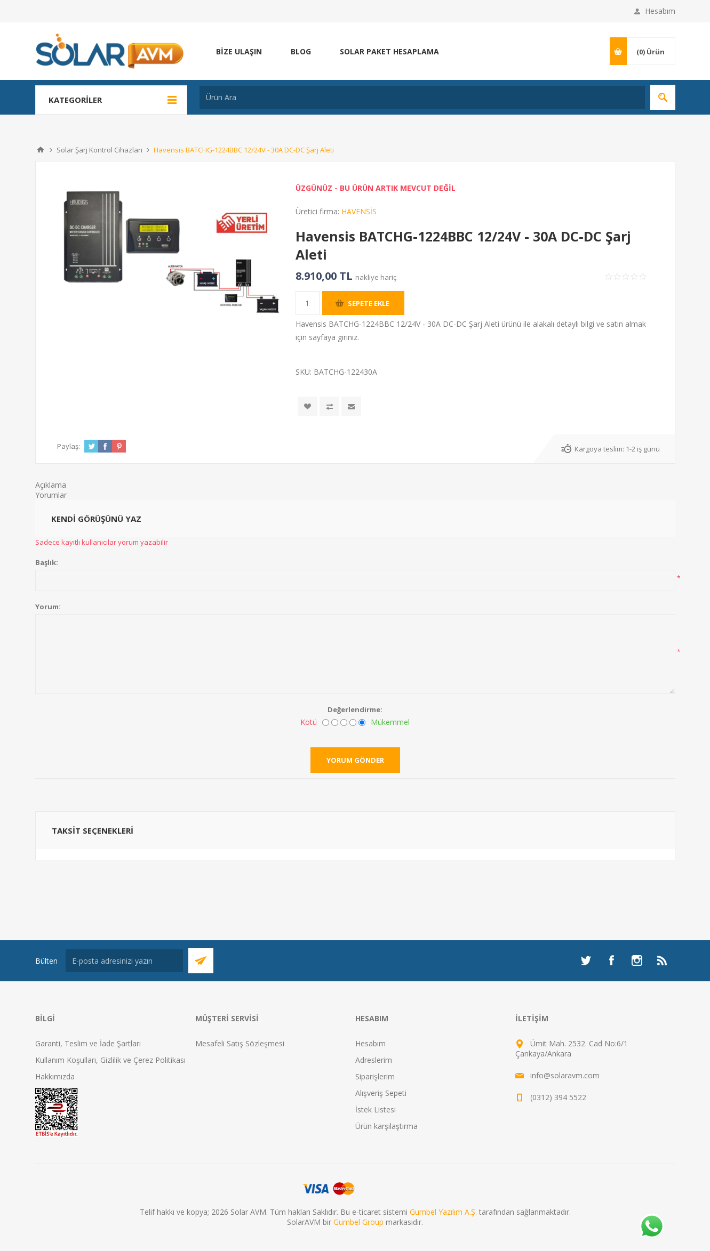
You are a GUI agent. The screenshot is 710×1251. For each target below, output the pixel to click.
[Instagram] (636, 960)
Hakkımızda (55, 1076)
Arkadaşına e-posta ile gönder (351, 406)
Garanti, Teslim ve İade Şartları (88, 1043)
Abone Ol (200, 960)
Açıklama (50, 485)
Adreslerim (373, 1060)
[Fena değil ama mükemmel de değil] (343, 722)
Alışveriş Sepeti (380, 1093)
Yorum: (48, 606)
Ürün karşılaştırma (386, 1126)
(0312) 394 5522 (558, 1097)
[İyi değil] (334, 722)
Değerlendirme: (355, 709)
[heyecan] (585, 960)
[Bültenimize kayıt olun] (124, 960)
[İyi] (352, 722)
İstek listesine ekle (307, 406)
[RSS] (662, 960)
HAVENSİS (359, 211)
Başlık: (46, 562)
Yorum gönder (355, 760)
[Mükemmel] (361, 722)
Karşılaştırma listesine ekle (329, 406)
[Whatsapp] (651, 1227)
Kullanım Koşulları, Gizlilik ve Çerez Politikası (110, 1060)
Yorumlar (51, 495)
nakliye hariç (375, 277)
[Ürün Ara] (422, 97)
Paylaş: (68, 446)
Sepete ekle (368, 303)
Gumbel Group (358, 1222)
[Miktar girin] (308, 303)
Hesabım (660, 11)
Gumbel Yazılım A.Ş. (443, 1212)
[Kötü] (325, 722)
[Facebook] (611, 960)
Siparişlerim (375, 1076)
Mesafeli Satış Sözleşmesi (239, 1043)
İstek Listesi (375, 1109)
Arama (662, 97)
